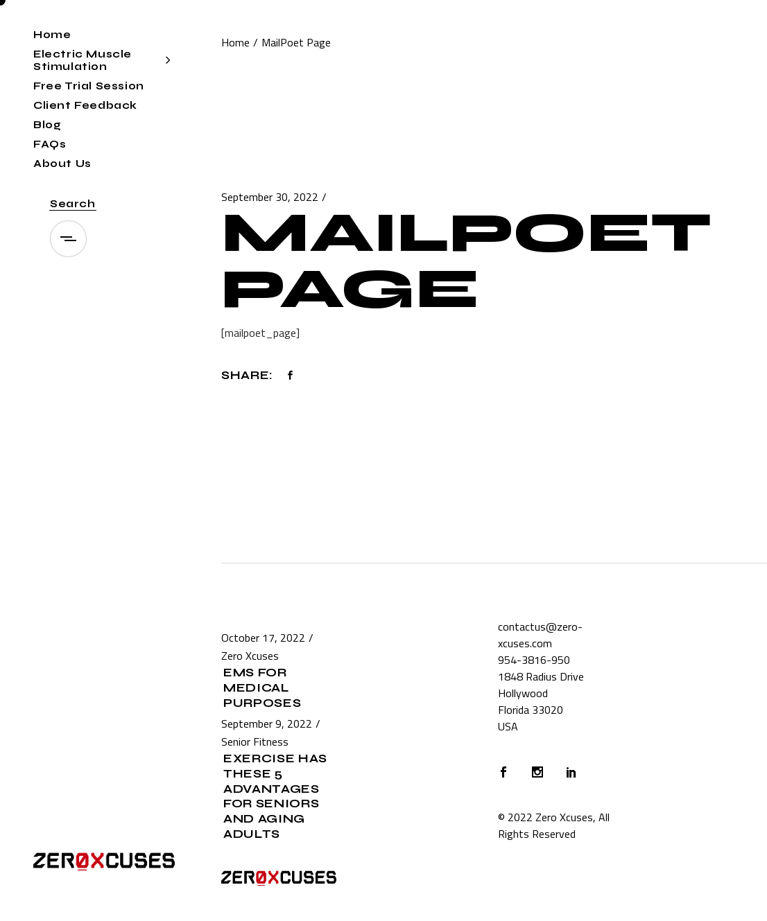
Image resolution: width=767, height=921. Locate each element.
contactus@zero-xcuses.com (540, 634)
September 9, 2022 (266, 723)
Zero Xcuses (250, 655)
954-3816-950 (534, 659)
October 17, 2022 (263, 637)
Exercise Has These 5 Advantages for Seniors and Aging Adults (275, 796)
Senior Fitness (254, 741)
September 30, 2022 (269, 196)
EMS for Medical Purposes (262, 687)
